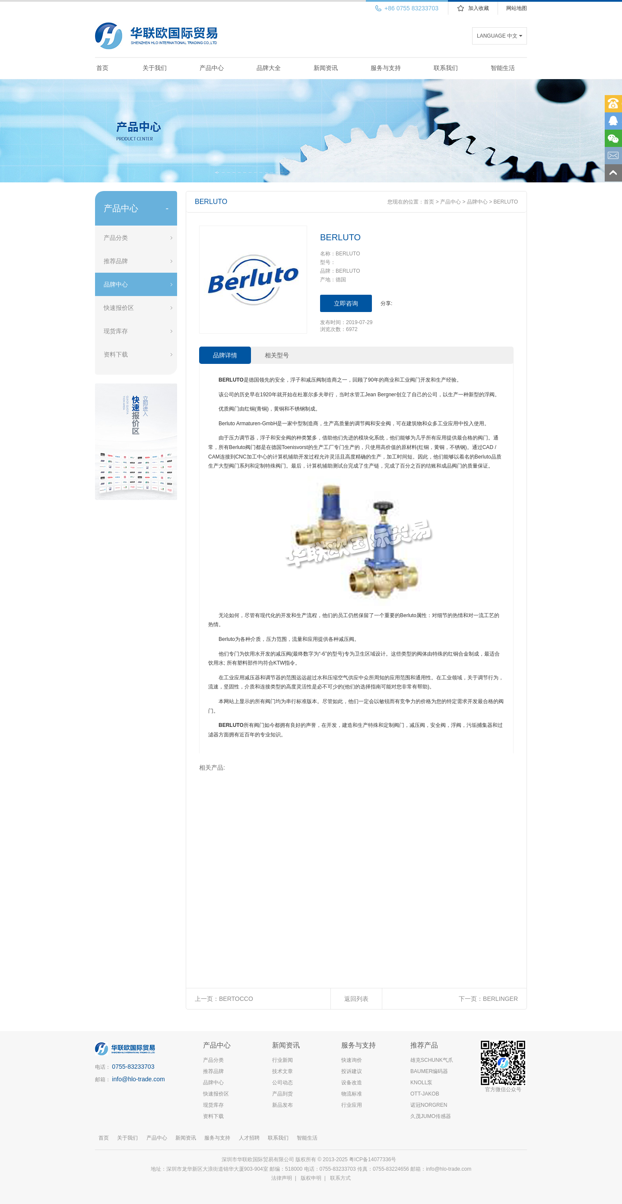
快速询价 (351, 1060)
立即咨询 (346, 303)
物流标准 (351, 1094)
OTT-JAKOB (424, 1094)
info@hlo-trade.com (138, 1079)
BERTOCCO (236, 998)
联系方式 (340, 1178)
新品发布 (282, 1105)
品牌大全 (269, 67)
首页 (102, 67)
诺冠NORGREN (428, 1105)
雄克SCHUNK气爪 (431, 1060)
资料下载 (116, 354)
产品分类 (116, 237)
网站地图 (516, 8)
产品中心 (212, 67)
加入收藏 (478, 8)
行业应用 (351, 1105)
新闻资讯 (326, 67)
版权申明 (311, 1178)
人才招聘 (249, 1138)
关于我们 (155, 67)
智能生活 (503, 67)
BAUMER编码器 (429, 1071)
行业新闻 (282, 1060)
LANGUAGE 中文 (497, 36)
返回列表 (356, 998)
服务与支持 (386, 67)
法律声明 (281, 1178)
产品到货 (282, 1094)
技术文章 (282, 1071)
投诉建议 (351, 1071)
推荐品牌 (116, 261)
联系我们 (446, 67)
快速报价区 (119, 307)
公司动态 (282, 1083)
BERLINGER (500, 998)
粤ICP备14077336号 (373, 1159)
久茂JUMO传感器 (430, 1116)
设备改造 (351, 1083)
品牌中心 (116, 284)
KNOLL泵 (421, 1083)
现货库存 (116, 331)
